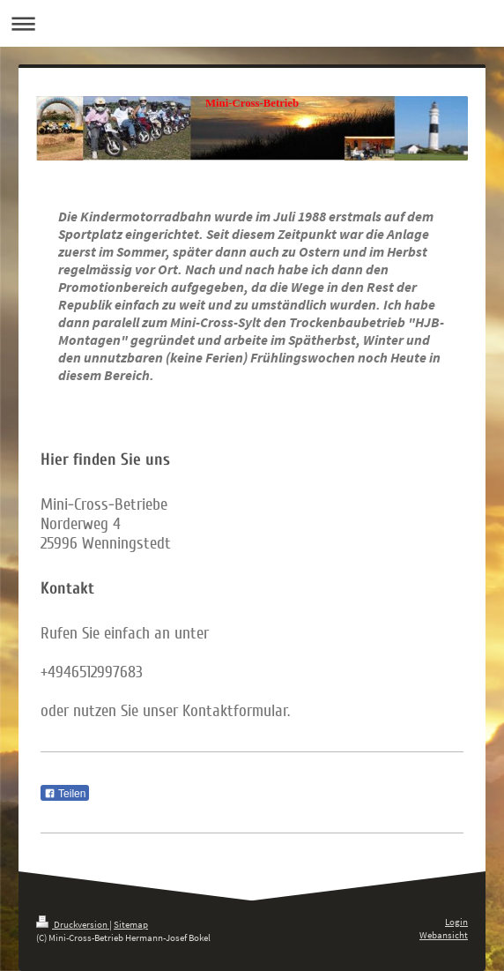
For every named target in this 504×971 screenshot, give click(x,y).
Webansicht (443, 935)
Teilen (64, 794)
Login (456, 921)
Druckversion (72, 924)
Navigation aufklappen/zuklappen (252, 23)
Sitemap (131, 924)
